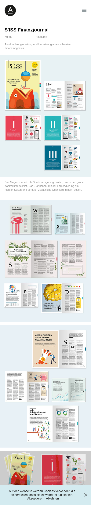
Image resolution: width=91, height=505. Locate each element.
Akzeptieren (35, 498)
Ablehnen (52, 498)
